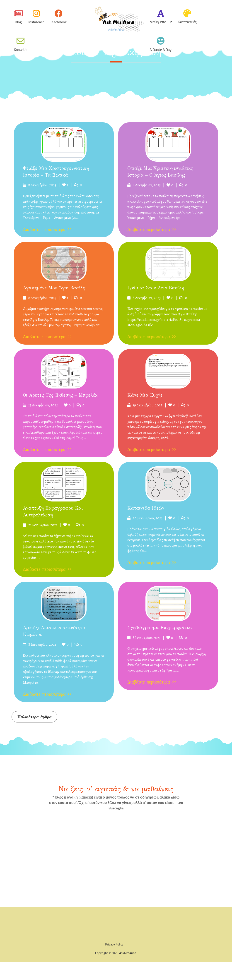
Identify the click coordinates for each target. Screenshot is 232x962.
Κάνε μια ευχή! (144, 395)
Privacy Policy (114, 944)
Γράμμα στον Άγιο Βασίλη (155, 288)
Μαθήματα (158, 22)
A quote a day (161, 49)
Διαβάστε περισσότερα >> (47, 229)
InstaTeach (36, 22)
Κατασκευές (187, 22)
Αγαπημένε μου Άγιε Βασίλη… (56, 288)
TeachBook (58, 22)
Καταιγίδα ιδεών (145, 508)
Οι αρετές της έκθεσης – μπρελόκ (60, 395)
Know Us (20, 49)
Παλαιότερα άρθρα (34, 717)
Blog (18, 22)
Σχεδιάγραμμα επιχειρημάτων (160, 628)
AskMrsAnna (116, 29)
